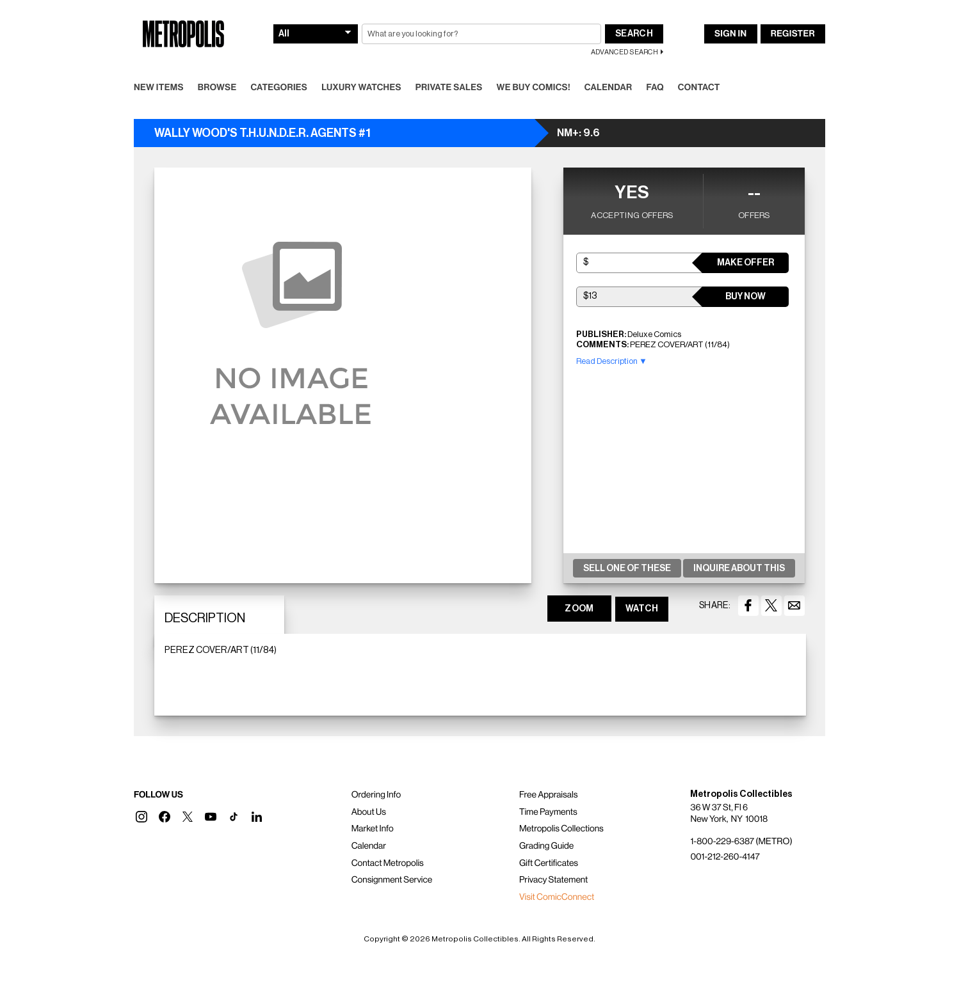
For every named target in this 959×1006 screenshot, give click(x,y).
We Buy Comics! (533, 87)
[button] (141, 816)
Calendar (608, 87)
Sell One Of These (627, 568)
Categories (278, 87)
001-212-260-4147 (724, 857)
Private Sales (449, 87)
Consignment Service (392, 880)
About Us (368, 812)
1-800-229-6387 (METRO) (741, 841)
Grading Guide (546, 846)
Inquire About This (739, 568)
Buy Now (745, 296)
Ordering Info (376, 794)
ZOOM (579, 608)
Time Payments (548, 812)
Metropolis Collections (561, 828)
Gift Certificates (548, 863)
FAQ (654, 87)
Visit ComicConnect (556, 897)
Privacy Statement (553, 880)
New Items (159, 87)
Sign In (730, 33)
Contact (699, 87)
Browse (217, 87)
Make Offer (745, 262)
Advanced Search (624, 52)
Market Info (372, 828)
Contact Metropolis (387, 863)
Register (793, 33)
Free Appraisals (548, 794)
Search (634, 33)
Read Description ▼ (611, 361)
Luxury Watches (361, 87)
